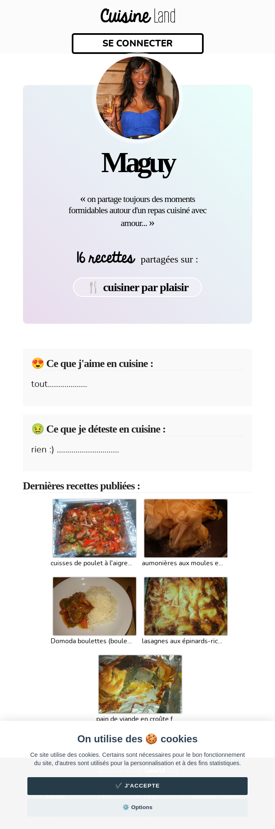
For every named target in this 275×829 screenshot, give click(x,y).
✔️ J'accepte (137, 786)
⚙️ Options (137, 807)
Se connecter (137, 43)
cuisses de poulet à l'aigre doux (92, 563)
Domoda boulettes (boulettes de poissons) (92, 641)
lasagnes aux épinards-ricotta (183, 641)
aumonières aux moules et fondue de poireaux (183, 563)
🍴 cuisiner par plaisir (137, 287)
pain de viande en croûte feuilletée (137, 719)
